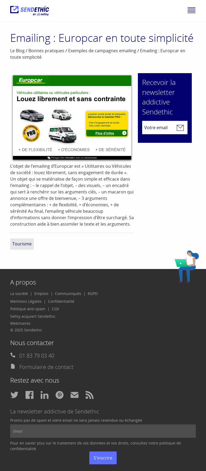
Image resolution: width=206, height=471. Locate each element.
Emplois (41, 293)
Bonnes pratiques (46, 51)
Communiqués (68, 293)
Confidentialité (61, 301)
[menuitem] (21, 294)
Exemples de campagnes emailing (102, 51)
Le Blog (17, 51)
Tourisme (22, 244)
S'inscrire (103, 458)
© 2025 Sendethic (26, 329)
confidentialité (23, 448)
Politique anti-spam (27, 308)
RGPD (93, 293)
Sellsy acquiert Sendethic (33, 316)
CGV (55, 308)
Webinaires (20, 323)
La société (19, 293)
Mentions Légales (26, 301)
